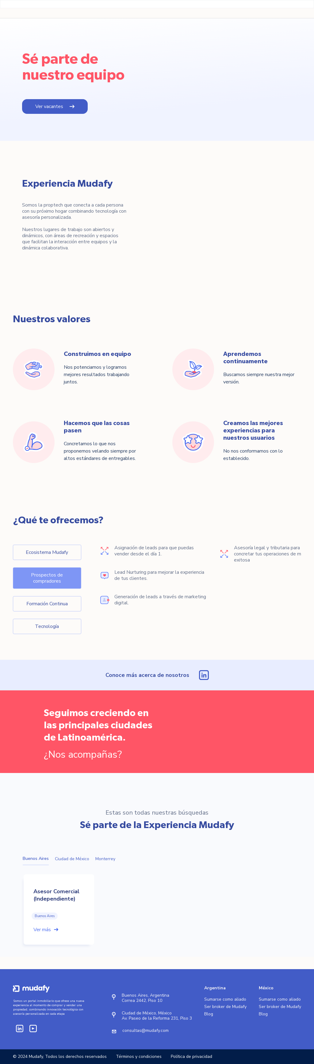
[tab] (47, 552)
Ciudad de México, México (147, 1013)
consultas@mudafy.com (145, 1030)
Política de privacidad (191, 1057)
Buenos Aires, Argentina (145, 995)
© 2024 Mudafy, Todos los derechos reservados (60, 1057)
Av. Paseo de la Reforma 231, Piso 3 (157, 1018)
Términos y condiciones (139, 1057)
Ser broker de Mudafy (225, 1007)
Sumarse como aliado (225, 999)
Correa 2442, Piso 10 (142, 1000)
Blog (208, 1014)
